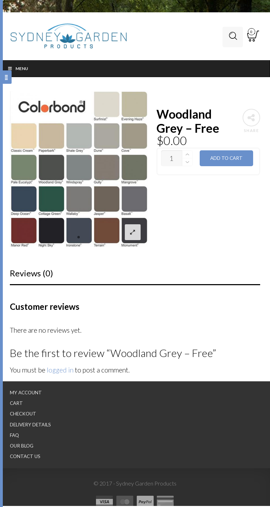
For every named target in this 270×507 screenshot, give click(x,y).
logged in (60, 371)
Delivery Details (30, 425)
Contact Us (25, 457)
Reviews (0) (31, 274)
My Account (26, 393)
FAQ (14, 436)
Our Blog (21, 447)
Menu (17, 69)
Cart (16, 404)
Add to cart (226, 159)
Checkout (23, 415)
